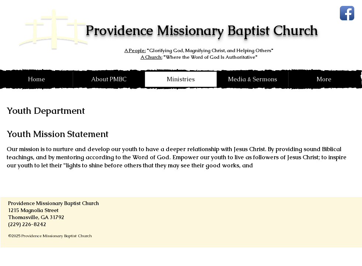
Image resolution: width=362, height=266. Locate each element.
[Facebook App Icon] (347, 13)
